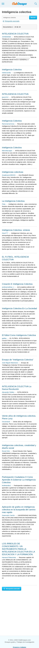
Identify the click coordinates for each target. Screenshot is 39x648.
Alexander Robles (8, 392)
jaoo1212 (5, 97)
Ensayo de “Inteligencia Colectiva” (17, 360)
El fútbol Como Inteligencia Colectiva (19, 335)
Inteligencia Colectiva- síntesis (16, 230)
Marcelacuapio (7, 150)
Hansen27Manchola (9, 557)
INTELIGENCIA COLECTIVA (15, 34)
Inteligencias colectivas (12, 172)
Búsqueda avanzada (12, 589)
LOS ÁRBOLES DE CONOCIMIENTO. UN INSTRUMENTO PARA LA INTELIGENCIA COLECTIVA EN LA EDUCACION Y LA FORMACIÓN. (18, 549)
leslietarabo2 (6, 485)
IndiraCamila (6, 73)
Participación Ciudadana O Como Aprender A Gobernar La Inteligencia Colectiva (19, 480)
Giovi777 (5, 233)
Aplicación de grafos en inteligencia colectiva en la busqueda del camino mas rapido (18, 509)
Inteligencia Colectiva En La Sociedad (19, 308)
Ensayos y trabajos (19, 647)
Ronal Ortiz (6, 451)
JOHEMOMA (6, 37)
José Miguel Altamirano (10, 363)
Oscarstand (6, 421)
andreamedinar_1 (8, 287)
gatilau (4, 338)
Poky (3, 204)
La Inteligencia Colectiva (13, 201)
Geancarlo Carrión (8, 515)
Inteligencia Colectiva (12, 69)
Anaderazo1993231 (9, 175)
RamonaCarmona (8, 124)
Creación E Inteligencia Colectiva (17, 284)
